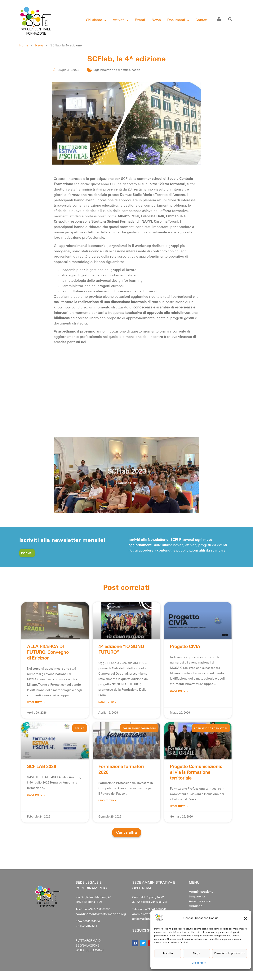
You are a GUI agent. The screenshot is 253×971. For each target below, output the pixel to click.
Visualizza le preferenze (229, 953)
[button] (245, 918)
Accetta (168, 953)
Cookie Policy (199, 963)
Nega (196, 953)
